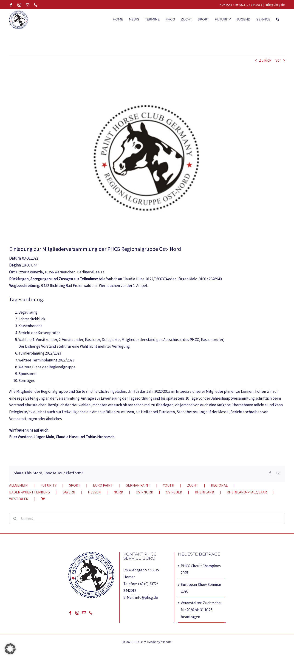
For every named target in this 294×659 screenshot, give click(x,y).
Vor (278, 60)
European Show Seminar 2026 (201, 588)
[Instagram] (77, 613)
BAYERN (68, 492)
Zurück (265, 60)
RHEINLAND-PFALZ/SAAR (247, 492)
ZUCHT (192, 485)
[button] (277, 19)
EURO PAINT (103, 485)
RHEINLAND (204, 492)
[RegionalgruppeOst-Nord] (147, 158)
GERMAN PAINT (138, 485)
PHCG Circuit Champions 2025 (201, 569)
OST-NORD (144, 492)
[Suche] (15, 518)
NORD (118, 492)
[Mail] (84, 613)
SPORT (74, 485)
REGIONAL (219, 485)
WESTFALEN (18, 498)
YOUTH (168, 485)
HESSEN (94, 492)
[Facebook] (70, 613)
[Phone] (91, 613)
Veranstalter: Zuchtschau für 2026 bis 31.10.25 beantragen (202, 609)
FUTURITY (48, 485)
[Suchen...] (147, 518)
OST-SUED (174, 492)
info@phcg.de (275, 5)
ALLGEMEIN (18, 485)
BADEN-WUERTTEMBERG (29, 492)
